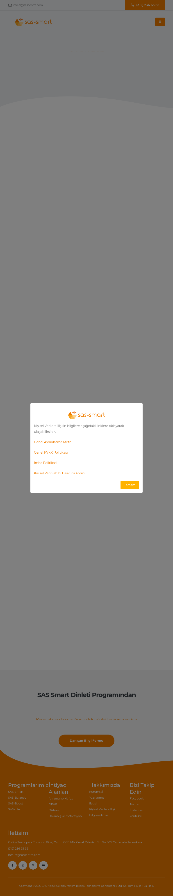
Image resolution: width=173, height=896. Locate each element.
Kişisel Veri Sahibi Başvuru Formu (60, 473)
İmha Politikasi (45, 463)
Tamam (129, 485)
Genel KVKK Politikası (51, 452)
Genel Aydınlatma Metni (53, 442)
